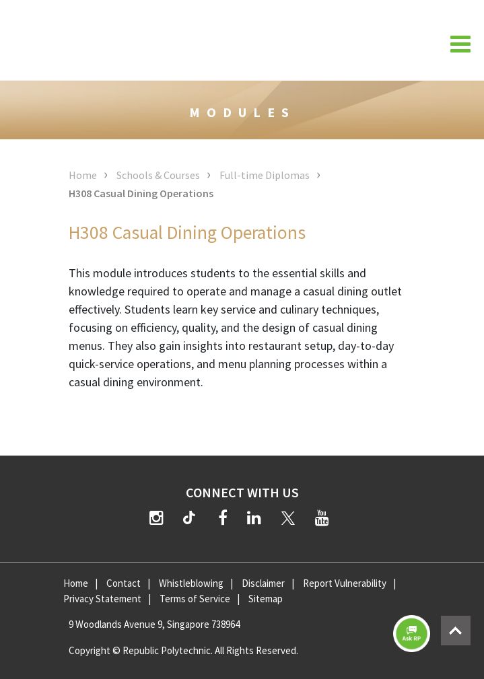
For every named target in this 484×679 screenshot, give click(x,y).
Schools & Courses (158, 175)
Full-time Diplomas (264, 175)
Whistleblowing (191, 583)
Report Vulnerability (344, 583)
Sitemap (265, 598)
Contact (123, 583)
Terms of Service (195, 598)
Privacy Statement (102, 598)
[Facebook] (223, 517)
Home (83, 175)
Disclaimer (263, 583)
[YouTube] (322, 517)
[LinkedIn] (254, 517)
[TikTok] (191, 519)
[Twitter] (288, 517)
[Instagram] (156, 517)
